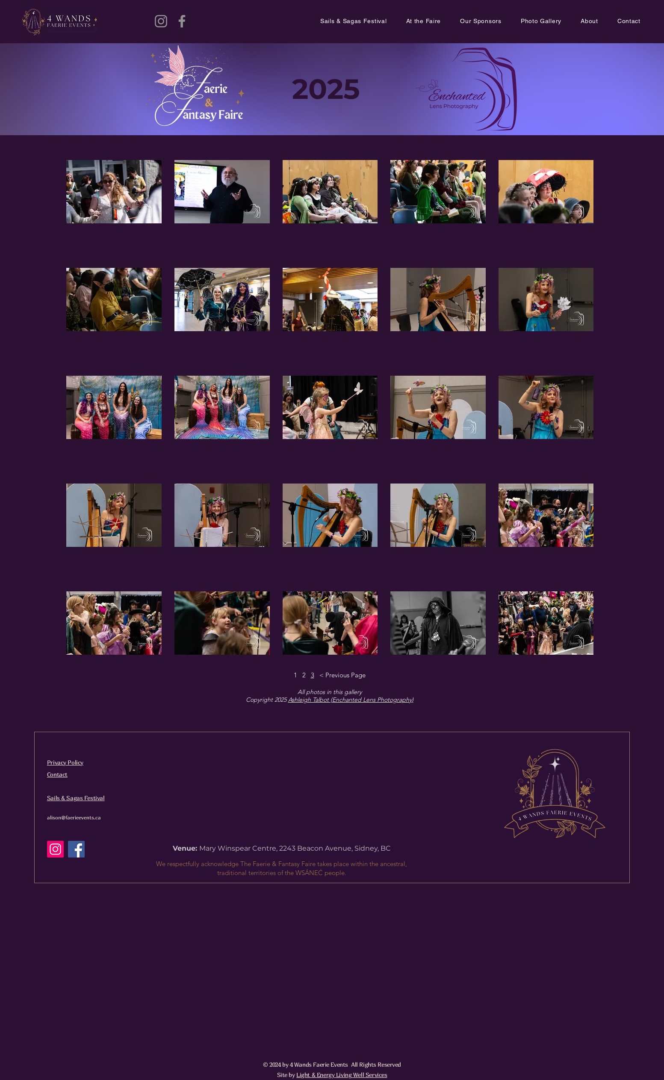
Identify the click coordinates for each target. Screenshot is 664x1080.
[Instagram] (161, 21)
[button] (433, 21)
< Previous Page (342, 675)
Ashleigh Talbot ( (310, 699)
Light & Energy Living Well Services (341, 1074)
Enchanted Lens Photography (372, 699)
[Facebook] (182, 21)
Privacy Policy (65, 762)
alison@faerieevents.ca (74, 817)
